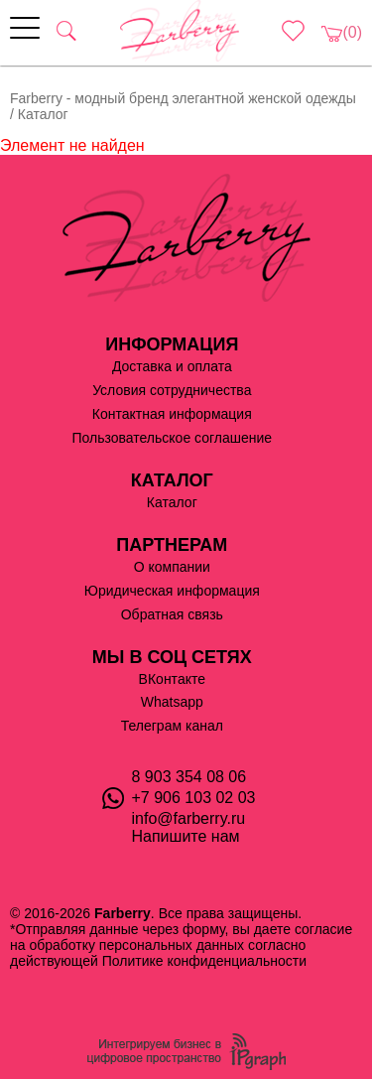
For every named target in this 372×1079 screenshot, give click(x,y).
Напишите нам (186, 836)
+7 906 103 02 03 (194, 797)
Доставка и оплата (172, 366)
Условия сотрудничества (171, 390)
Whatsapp (172, 702)
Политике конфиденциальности (204, 961)
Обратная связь (172, 614)
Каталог (172, 502)
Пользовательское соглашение (171, 438)
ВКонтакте (172, 679)
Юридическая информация (172, 591)
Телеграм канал (172, 726)
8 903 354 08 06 (189, 776)
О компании (172, 567)
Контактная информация (172, 414)
